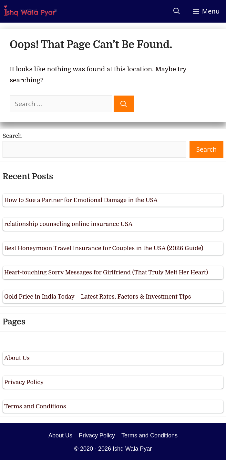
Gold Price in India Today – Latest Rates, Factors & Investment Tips (97, 296)
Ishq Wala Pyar (132, 448)
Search (12, 136)
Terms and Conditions (35, 406)
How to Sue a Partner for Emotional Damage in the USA (81, 200)
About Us (17, 358)
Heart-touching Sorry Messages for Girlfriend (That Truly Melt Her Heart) (106, 272)
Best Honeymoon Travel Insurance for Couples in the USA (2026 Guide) (103, 248)
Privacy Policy (24, 382)
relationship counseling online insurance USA (68, 224)
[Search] (124, 104)
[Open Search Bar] (176, 11)
